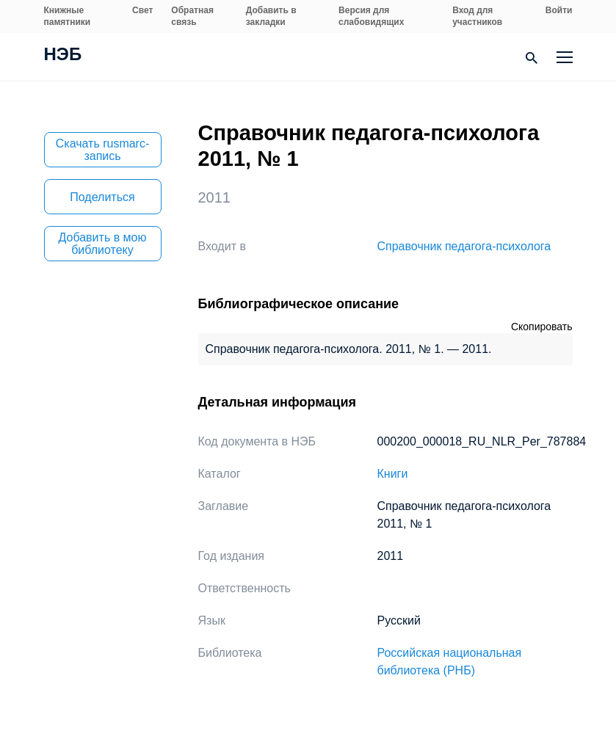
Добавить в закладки (271, 16)
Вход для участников (477, 16)
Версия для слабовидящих (371, 16)
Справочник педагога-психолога (464, 246)
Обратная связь (192, 16)
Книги (392, 473)
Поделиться (102, 197)
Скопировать (542, 326)
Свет (142, 10)
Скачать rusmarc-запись (103, 149)
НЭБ (63, 56)
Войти (559, 10)
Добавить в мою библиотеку (103, 243)
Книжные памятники (67, 16)
